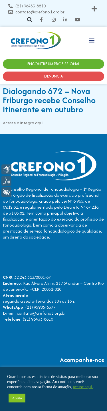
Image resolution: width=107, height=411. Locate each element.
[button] (94, 9)
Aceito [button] (17, 398)
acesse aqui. (83, 386)
